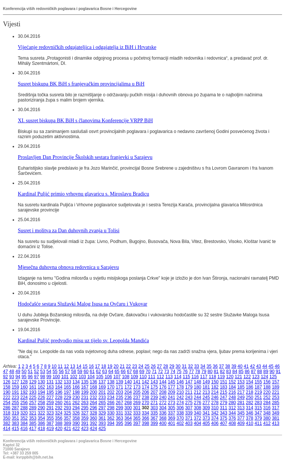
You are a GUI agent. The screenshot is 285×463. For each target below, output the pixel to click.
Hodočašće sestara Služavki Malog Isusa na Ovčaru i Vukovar (82, 304)
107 (117, 376)
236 (128, 397)
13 (72, 366)
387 (50, 423)
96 (30, 376)
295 (84, 407)
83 (228, 371)
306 (180, 407)
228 (58, 397)
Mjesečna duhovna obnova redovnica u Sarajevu (68, 267)
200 (93, 392)
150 (215, 381)
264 (93, 402)
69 (141, 371)
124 (264, 376)
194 (41, 392)
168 (93, 387)
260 (58, 402)
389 (67, 423)
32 (190, 366)
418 (41, 428)
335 (154, 413)
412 (267, 423)
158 (6, 387)
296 (93, 407)
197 (67, 392)
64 (110, 371)
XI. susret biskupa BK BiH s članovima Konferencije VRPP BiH (85, 120)
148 (197, 381)
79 (204, 371)
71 (154, 371)
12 (66, 366)
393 (102, 423)
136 (93, 381)
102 (73, 376)
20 (116, 366)
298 (111, 407)
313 (241, 407)
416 (24, 428)
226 (41, 397)
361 (102, 418)
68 (135, 371)
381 (275, 418)
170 (111, 387)
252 (267, 397)
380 (267, 418)
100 (56, 376)
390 (76, 423)
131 (50, 381)
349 (275, 413)
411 (258, 423)
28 (165, 366)
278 (215, 402)
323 (50, 413)
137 (102, 381)
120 (229, 376)
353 (32, 418)
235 (119, 397)
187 (258, 387)
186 (249, 387)
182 (215, 387)
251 (258, 397)
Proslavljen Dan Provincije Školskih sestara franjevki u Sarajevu (85, 157)
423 (84, 428)
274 (180, 402)
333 (137, 413)
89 (265, 371)
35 (209, 366)
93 (11, 376)
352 (24, 418)
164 (58, 387)
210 (180, 392)
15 (85, 366)
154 (249, 381)
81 (216, 371)
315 (258, 407)
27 (159, 366)
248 (232, 397)
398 (145, 423)
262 (76, 402)
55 (55, 371)
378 (249, 418)
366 (145, 418)
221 (275, 392)
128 (24, 381)
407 (223, 423)
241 (171, 397)
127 (15, 381)
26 (153, 366)
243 (189, 397)
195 (50, 392)
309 (206, 407)
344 (232, 413)
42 (252, 366)
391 (84, 423)
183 (223, 387)
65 (117, 371)
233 (102, 397)
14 (78, 366)
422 (76, 428)
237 (137, 397)
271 (154, 402)
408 (232, 423)
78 (197, 371)
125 (273, 376)
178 (180, 387)
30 (178, 366)
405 (206, 423)
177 (171, 387)
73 (166, 371)
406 (215, 423)
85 (241, 371)
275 (189, 402)
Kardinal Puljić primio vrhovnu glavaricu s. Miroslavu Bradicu (83, 194)
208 (163, 392)
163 (50, 387)
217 (241, 392)
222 (6, 397)
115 (186, 376)
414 (6, 428)
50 (24, 371)
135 (84, 381)
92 (5, 376)
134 (76, 381)
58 (73, 371)
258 (41, 402)
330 (111, 413)
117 (203, 376)
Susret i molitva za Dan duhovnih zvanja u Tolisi (68, 230)
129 (32, 381)
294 (76, 407)
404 (197, 423)
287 (15, 407)
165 (67, 387)
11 (60, 366)
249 (241, 397)
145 (171, 381)
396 (128, 423)
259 (50, 402)
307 (189, 407)
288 (24, 407)
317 (275, 407)
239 (154, 397)
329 (102, 413)
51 (30, 371)
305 (171, 407)
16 (91, 366)
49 (17, 371)
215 (223, 392)
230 (76, 397)
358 (76, 418)
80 (209, 371)
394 (111, 423)
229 (67, 397)
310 (215, 407)
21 (122, 366)
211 (189, 392)
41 (246, 366)
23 (134, 366)
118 (212, 376)
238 (145, 397)
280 (232, 402)
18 (103, 366)
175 (154, 387)
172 (128, 387)
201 (102, 392)
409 (241, 423)
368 (163, 418)
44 (264, 366)
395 (119, 423)
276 (197, 402)
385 (32, 423)
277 (206, 402)
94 (17, 376)
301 (137, 407)
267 (119, 402)
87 (253, 371)
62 (98, 371)
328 (93, 413)
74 (172, 371)
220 (267, 392)
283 (258, 402)
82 (222, 371)
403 (189, 423)
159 (15, 387)
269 (137, 402)
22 (128, 366)
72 (160, 371)
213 (206, 392)
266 (111, 402)
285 (275, 402)
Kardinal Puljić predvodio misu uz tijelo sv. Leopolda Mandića (83, 340)
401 (171, 423)
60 (85, 371)
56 (61, 371)
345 (241, 413)
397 (137, 423)
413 (275, 423)
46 (277, 366)
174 (145, 387)
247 (223, 397)
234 (111, 397)
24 (140, 366)
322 (41, 413)
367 (154, 418)
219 (258, 392)
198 (76, 392)
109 (134, 376)
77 (191, 371)
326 (76, 413)
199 (84, 392)
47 (5, 371)
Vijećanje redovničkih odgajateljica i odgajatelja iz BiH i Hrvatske (87, 47)
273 (171, 402)
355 (50, 418)
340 (197, 413)
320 (24, 413)
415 (15, 428)
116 (195, 376)
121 (238, 376)
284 (267, 402)
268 (128, 402)
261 (67, 402)
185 (241, 387)
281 (241, 402)
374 (215, 418)
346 (249, 413)
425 (102, 428)
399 (154, 423)
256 (24, 402)
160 (24, 387)
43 (258, 366)
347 (258, 413)
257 (32, 402)
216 (232, 392)
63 (104, 371)
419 (50, 428)
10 (54, 366)
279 (223, 402)
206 (145, 392)
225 (32, 397)
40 (240, 366)
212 (197, 392)
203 (119, 392)
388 (58, 423)
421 (67, 428)
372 (197, 418)
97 (36, 376)
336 (163, 413)
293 (67, 407)
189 (275, 387)
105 (100, 376)
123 (255, 376)
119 (221, 376)
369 (171, 418)
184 (232, 387)
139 (119, 381)
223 (15, 397)
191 (15, 392)
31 (184, 366)
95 (24, 376)
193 (32, 392)
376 (232, 418)
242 (180, 397)
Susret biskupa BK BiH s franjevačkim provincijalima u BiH (81, 84)
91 (278, 371)
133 (67, 381)
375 (223, 418)
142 (145, 381)
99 (48, 376)
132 (58, 381)
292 (58, 407)
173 (137, 387)
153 (241, 381)
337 (171, 413)
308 (197, 407)
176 (163, 387)
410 (249, 423)
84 (234, 371)
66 (123, 371)
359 (84, 418)
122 (247, 376)
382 (6, 423)
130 (41, 381)
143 (154, 381)
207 (154, 392)
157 (275, 381)
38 (227, 366)
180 (197, 387)
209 (171, 392)
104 (91, 376)
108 (126, 376)
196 (58, 392)
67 (129, 371)
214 (215, 392)
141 (137, 381)
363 (119, 418)
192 (24, 392)
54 (48, 371)
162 (41, 387)
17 (97, 366)
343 (223, 413)
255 (15, 402)
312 (232, 407)
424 (93, 428)
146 (180, 381)
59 (79, 371)
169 (102, 387)
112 (160, 376)
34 (202, 366)
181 (206, 387)
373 (206, 418)
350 (6, 418)
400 (163, 423)
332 (128, 413)
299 (119, 407)
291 (50, 407)
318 (6, 413)
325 (67, 413)
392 (93, 423)
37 (221, 366)
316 (267, 407)
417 (32, 428)
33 (196, 366)
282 (249, 402)
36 (215, 366)
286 (6, 407)
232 (93, 397)
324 (58, 413)
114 (177, 376)
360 (93, 418)
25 (147, 366)
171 (119, 387)
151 (223, 381)
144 (163, 381)
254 (6, 402)
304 (163, 407)
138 (111, 381)
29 (171, 366)
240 (163, 397)
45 (271, 366)
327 (84, 413)
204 (128, 392)
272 (163, 402)
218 (249, 392)
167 (84, 387)
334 (145, 413)
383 (15, 423)
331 (119, 413)
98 (42, 376)
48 (11, 371)
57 (67, 371)
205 (137, 392)
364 (128, 418)
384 (24, 423)
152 (232, 381)
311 (223, 407)
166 (76, 387)
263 (84, 402)
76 (185, 371)
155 (258, 381)
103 (82, 376)
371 (189, 418)
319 (15, 413)
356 (58, 418)
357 (67, 418)
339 (189, 413)
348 (267, 413)
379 (258, 418)
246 (215, 397)
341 (206, 413)
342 (215, 413)
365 (137, 418)
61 (92, 371)
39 (233, 366)
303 (154, 407)
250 (249, 397)
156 (267, 381)
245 (206, 397)
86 (247, 371)
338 (180, 413)
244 (197, 397)
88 (259, 371)
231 (84, 397)
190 (6, 392)
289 (32, 407)
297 (102, 407)
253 (275, 397)
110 (143, 376)
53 (42, 371)
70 (147, 371)
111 (151, 376)
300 (128, 407)
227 (50, 397)
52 (36, 371)
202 (111, 392)
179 (189, 387)
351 (15, 418)
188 (267, 387)
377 (241, 418)
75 (179, 371)
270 (145, 402)
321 (32, 413)
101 (65, 376)
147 (189, 381)
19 (109, 366)
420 (58, 428)
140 (128, 381)
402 (180, 423)
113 (169, 376)
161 (32, 387)
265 (102, 402)
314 (249, 407)
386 (41, 423)
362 (111, 418)
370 (180, 418)
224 (24, 397)
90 (271, 371)
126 (6, 381)
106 (108, 376)
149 (206, 381)
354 (41, 418)
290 (41, 407)
